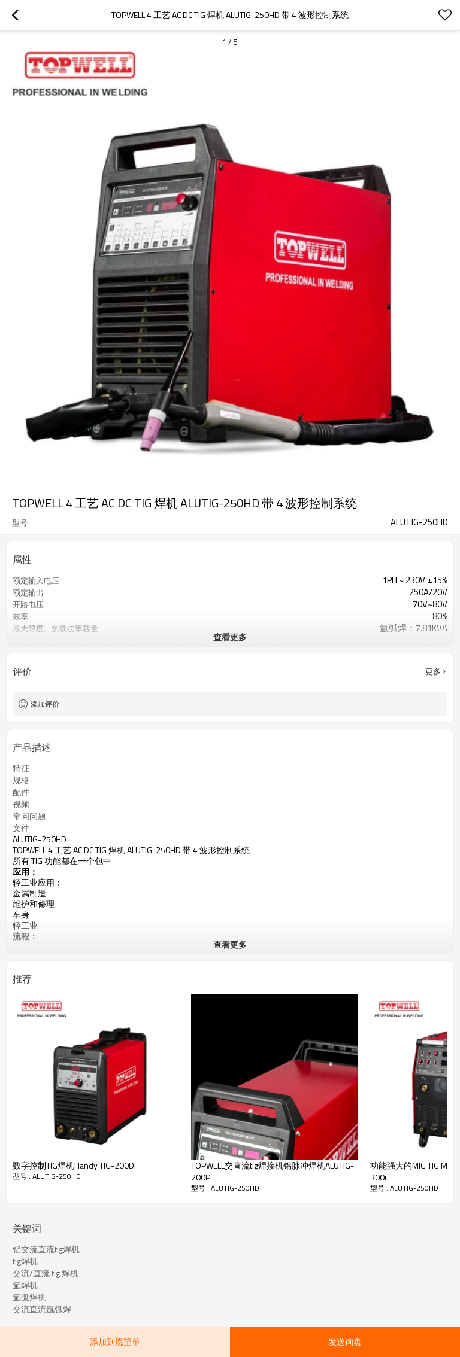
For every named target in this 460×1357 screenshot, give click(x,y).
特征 (21, 768)
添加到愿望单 (115, 1341)
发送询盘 (345, 1341)
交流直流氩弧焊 (42, 1309)
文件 (21, 828)
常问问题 (29, 816)
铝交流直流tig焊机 (46, 1249)
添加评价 (45, 704)
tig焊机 (25, 1261)
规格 (21, 780)
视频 (21, 804)
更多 (433, 671)
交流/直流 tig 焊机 (45, 1273)
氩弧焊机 (29, 1297)
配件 (21, 792)
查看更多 (230, 637)
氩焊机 (25, 1285)
